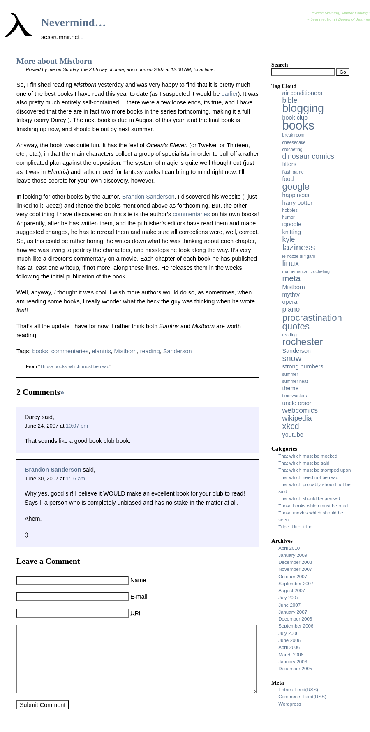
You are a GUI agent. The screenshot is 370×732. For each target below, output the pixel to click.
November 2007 (295, 569)
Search (279, 65)
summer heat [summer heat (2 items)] (295, 381)
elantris (101, 351)
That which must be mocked (307, 456)
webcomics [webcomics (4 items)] (300, 410)
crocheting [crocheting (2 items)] (292, 149)
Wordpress (289, 704)
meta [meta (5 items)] (291, 278)
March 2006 (290, 654)
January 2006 (292, 661)
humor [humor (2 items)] (288, 217)
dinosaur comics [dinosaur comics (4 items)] (308, 156)
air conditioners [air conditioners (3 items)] (302, 93)
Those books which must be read (74, 366)
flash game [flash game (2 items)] (292, 171)
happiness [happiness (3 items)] (295, 195)
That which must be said (303, 463)
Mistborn (125, 351)
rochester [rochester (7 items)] (302, 341)
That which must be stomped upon (314, 470)
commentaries (191, 214)
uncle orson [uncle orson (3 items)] (297, 403)
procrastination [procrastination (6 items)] (312, 318)
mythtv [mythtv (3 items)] (290, 294)
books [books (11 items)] (298, 125)
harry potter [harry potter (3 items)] (297, 202)
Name (138, 580)
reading (150, 351)
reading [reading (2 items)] (289, 334)
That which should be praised (309, 498)
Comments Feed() (302, 696)
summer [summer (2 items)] (290, 374)
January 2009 (292, 555)
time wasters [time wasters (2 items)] (294, 395)
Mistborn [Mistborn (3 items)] (293, 287)
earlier (229, 93)
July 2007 (288, 597)
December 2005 (295, 668)
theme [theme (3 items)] (290, 388)
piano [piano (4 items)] (291, 309)
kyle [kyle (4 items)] (288, 239)
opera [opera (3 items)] (289, 302)
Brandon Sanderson (148, 196)
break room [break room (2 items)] (293, 134)
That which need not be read (308, 477)
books (40, 351)
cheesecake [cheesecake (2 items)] (293, 142)
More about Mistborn (54, 60)
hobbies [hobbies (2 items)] (289, 210)
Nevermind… (73, 22)
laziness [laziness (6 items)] (298, 247)
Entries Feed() (298, 689)
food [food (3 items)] (288, 179)
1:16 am (75, 478)
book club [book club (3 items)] (295, 117)
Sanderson (177, 351)
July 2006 (288, 633)
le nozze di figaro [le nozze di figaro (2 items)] (298, 256)
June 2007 (289, 604)
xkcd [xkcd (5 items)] (290, 426)
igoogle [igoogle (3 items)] (291, 224)
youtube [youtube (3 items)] (292, 434)
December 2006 (295, 618)
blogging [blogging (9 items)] (303, 108)
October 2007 (292, 576)
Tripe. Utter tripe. (296, 526)
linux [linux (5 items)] (290, 263)
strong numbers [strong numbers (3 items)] (302, 366)
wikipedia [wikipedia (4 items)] (297, 418)
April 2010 (289, 548)
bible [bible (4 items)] (289, 100)
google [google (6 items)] (296, 186)
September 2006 (295, 625)
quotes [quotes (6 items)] (296, 326)
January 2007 (292, 611)
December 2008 (295, 562)
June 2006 (289, 640)
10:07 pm (77, 426)
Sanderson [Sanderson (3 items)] (296, 350)
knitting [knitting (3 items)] (291, 232)
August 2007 (291, 590)
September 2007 (295, 583)
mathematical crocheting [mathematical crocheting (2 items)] (306, 271)
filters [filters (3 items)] (289, 164)
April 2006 (289, 647)
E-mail (138, 596)
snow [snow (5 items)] (291, 358)
